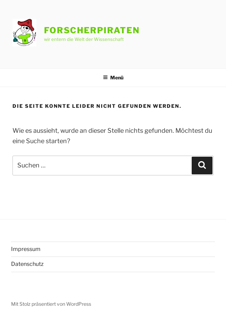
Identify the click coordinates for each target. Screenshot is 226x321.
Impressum (26, 249)
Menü (113, 77)
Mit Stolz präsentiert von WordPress (51, 304)
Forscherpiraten (92, 30)
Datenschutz (27, 264)
